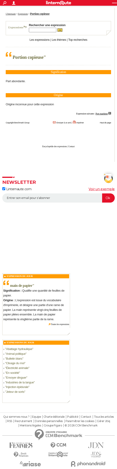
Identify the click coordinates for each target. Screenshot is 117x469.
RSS (9, 421)
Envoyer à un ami (63, 123)
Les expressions (40, 39)
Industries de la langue (20, 382)
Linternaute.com (16, 189)
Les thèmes (59, 39)
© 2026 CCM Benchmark (81, 425)
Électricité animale (17, 368)
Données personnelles (49, 421)
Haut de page (105, 123)
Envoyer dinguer (16, 377)
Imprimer (80, 123)
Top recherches (77, 39)
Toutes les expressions (60, 324)
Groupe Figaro (53, 425)
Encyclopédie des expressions (54, 146)
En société (12, 372)
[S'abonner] (58, 198)
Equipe (36, 416)
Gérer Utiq (103, 421)
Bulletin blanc (14, 358)
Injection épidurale (17, 387)
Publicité (72, 416)
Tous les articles (104, 416)
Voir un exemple (102, 189)
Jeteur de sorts (15, 391)
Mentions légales (30, 425)
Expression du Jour (20, 276)
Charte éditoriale (54, 416)
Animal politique (15, 353)
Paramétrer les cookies (79, 421)
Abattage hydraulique (19, 349)
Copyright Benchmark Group (18, 123)
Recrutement (23, 421)
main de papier (21, 285)
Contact (71, 146)
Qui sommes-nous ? (16, 416)
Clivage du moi (15, 363)
